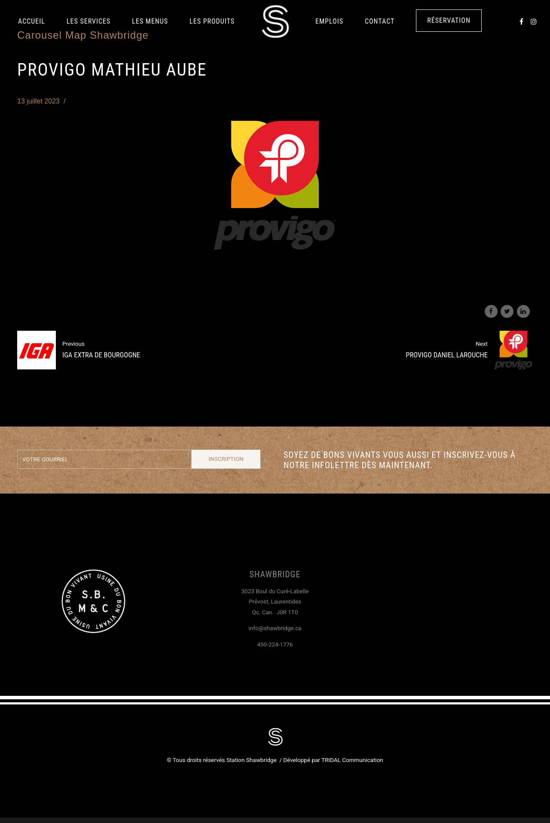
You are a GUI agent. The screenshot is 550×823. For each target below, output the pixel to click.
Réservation (449, 20)
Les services (88, 21)
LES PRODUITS (212, 21)
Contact (379, 21)
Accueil (31, 21)
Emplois (329, 21)
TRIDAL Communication (352, 759)
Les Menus (150, 21)
